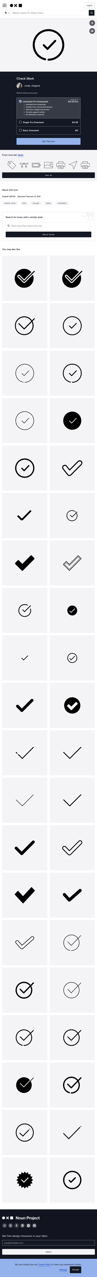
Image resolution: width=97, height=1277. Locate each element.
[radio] (48, 108)
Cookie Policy (44, 1264)
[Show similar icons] (92, 31)
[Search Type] (7, 13)
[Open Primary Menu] (5, 6)
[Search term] (50, 13)
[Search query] (48, 225)
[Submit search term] (91, 13)
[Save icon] (92, 23)
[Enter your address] (48, 1243)
